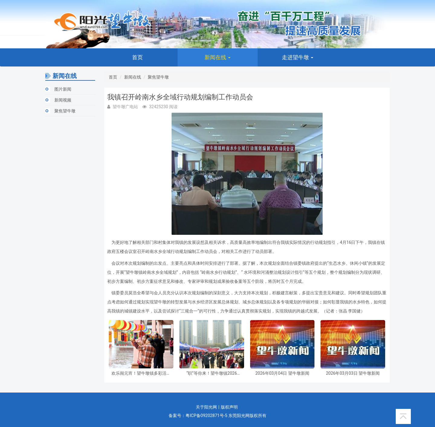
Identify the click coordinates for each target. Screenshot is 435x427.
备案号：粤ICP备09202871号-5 (198, 415)
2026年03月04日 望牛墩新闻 (282, 373)
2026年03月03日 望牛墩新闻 (353, 373)
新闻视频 (62, 100)
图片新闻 (62, 89)
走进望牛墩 (297, 57)
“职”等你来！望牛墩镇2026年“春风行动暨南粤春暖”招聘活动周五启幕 (212, 373)
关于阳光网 (206, 407)
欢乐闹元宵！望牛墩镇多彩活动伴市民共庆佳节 (141, 373)
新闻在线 (217, 57)
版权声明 (229, 407)
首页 (137, 57)
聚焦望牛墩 (65, 110)
